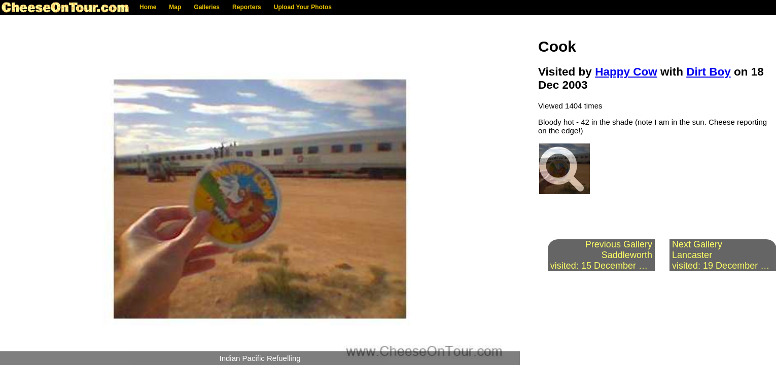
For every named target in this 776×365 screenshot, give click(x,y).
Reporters (246, 7)
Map (175, 7)
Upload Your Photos (303, 7)
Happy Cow (626, 71)
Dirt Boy (708, 71)
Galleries (207, 7)
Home (147, 7)
